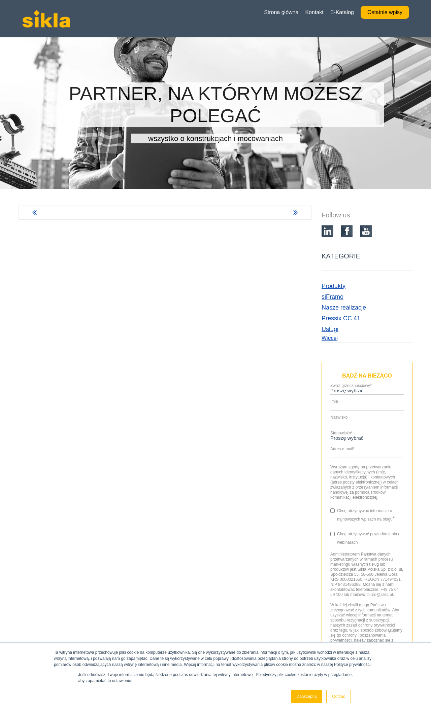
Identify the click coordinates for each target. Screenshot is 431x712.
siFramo (332, 296)
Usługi (330, 329)
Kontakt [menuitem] (314, 12)
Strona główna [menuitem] (281, 12)
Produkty (333, 286)
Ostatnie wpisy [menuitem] (384, 12)
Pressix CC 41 (341, 318)
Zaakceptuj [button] (307, 696)
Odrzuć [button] (338, 696)
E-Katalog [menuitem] (342, 12)
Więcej (330, 338)
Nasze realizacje (344, 307)
